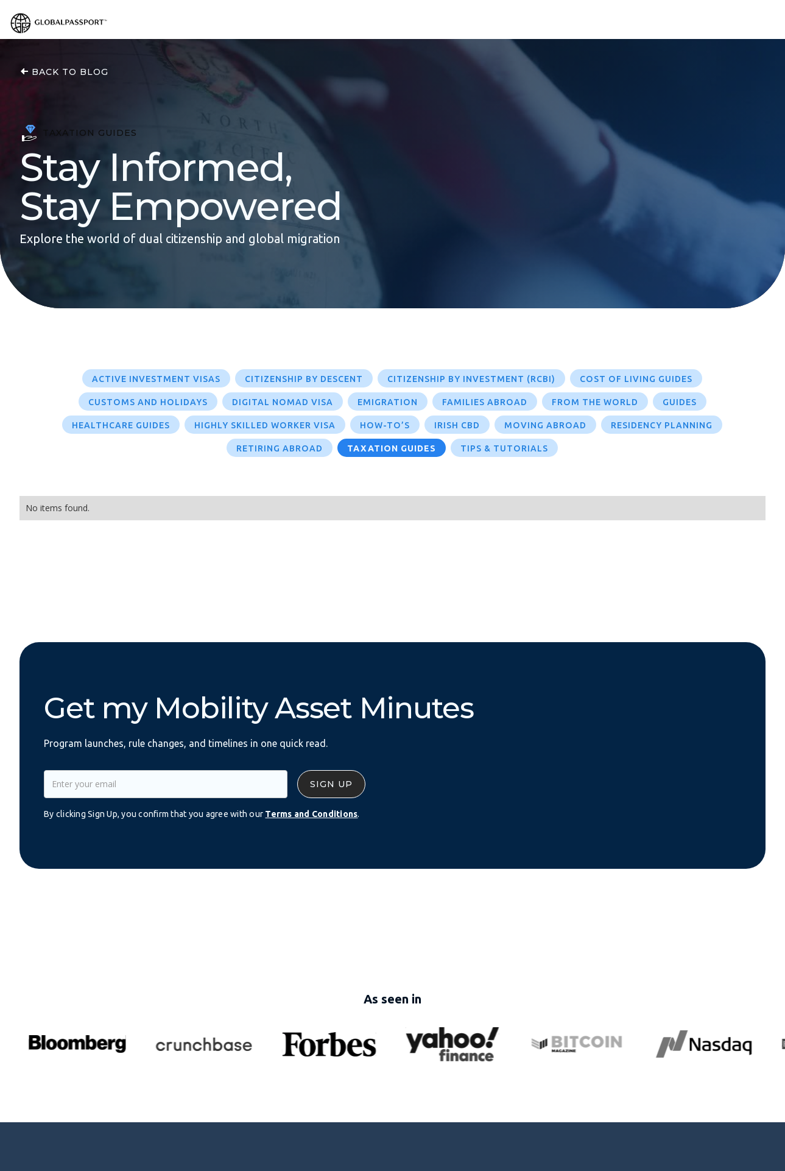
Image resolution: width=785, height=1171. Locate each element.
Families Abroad (484, 402)
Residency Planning (662, 425)
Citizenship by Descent (304, 379)
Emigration (387, 402)
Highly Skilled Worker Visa (265, 425)
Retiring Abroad (279, 448)
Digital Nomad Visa (282, 402)
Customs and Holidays (148, 402)
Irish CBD (457, 425)
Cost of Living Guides (636, 379)
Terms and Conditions (311, 814)
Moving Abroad (545, 425)
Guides (680, 402)
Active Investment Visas (156, 379)
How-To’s (385, 425)
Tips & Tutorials (504, 448)
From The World (595, 402)
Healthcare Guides (121, 425)
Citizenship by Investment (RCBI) (471, 379)
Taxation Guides (391, 448)
